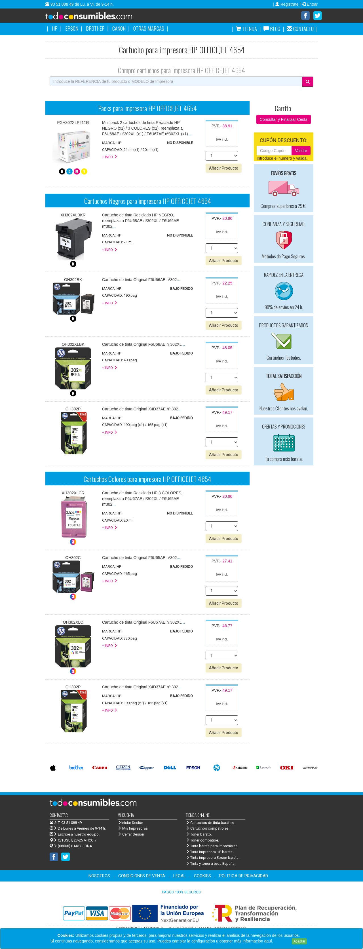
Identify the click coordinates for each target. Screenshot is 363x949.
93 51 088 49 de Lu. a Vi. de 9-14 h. (81, 4)
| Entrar (308, 4)
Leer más (282, 941)
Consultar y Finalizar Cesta (283, 119)
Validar (301, 151)
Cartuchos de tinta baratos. (210, 823)
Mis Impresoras (133, 828)
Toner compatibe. (202, 840)
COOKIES (202, 876)
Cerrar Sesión (131, 834)
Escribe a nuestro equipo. (75, 834)
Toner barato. (199, 834)
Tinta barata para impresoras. (212, 846)
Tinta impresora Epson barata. (212, 858)
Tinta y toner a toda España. (210, 864)
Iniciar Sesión (130, 823)
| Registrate (286, 4)
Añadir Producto (223, 168)
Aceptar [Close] (299, 941)
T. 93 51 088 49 (70, 823)
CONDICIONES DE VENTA (141, 876)
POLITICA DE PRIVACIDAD (243, 876)
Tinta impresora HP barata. (209, 852)
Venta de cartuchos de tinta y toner (97, 17)
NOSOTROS (99, 876)
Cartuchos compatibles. (207, 828)
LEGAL (179, 876)
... (146, 128)
